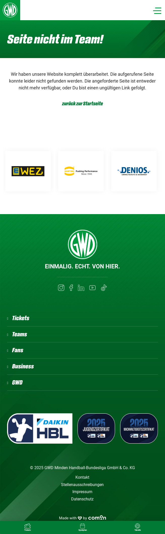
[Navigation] (157, 11)
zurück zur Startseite (82, 103)
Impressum (82, 491)
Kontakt (82, 477)
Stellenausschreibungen (82, 484)
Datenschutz (82, 499)
